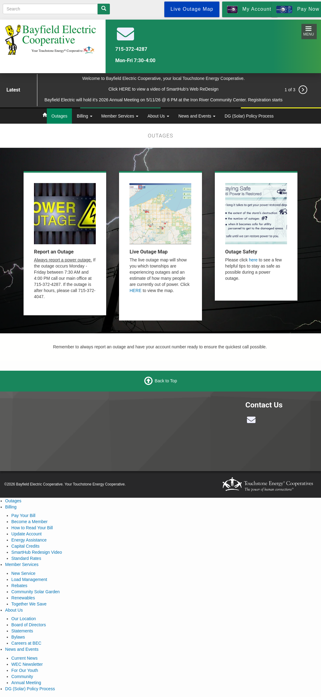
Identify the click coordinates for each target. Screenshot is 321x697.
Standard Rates (26, 558)
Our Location (23, 618)
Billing (84, 116)
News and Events (196, 116)
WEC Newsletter (27, 664)
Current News (24, 658)
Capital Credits (25, 546)
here (253, 259)
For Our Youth (24, 670)
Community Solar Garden (35, 591)
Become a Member (29, 521)
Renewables (23, 597)
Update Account (26, 533)
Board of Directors (28, 624)
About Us (158, 116)
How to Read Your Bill (32, 527)
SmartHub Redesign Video (36, 552)
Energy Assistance (29, 540)
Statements (22, 630)
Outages (59, 116)
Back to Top (166, 380)
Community (22, 676)
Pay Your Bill (23, 515)
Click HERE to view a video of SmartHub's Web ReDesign (163, 89)
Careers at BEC (26, 643)
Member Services (119, 116)
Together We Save (29, 603)
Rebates (19, 585)
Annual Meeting (26, 682)
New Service (23, 573)
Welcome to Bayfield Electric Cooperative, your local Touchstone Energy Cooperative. (163, 78)
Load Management (29, 579)
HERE (135, 290)
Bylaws (18, 637)
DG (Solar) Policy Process (249, 116)
